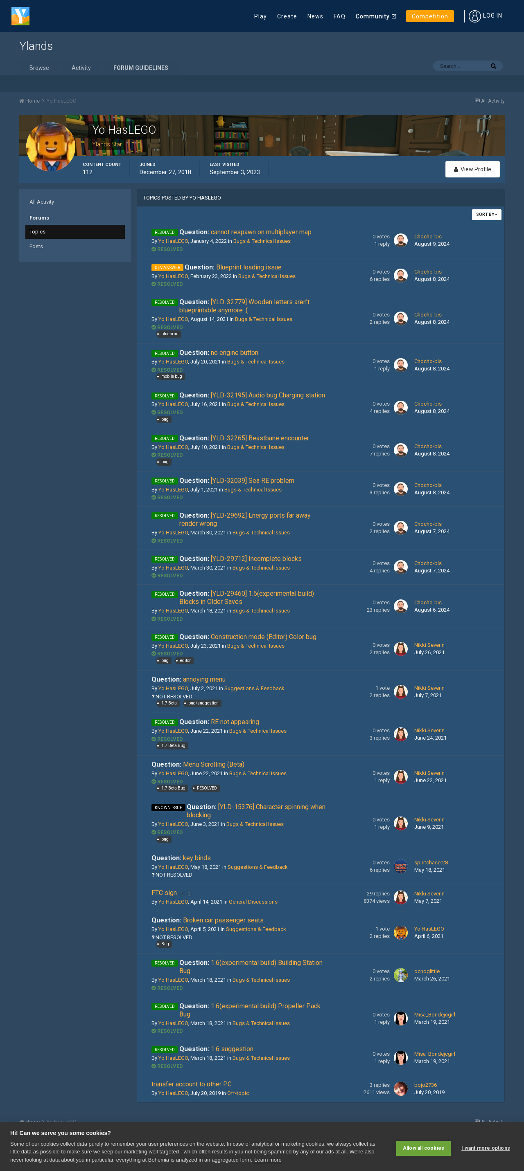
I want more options (485, 1146)
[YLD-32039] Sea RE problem (236, 481)
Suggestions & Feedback (254, 688)
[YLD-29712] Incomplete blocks (240, 559)
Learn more (267, 1160)
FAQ (340, 16)
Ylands (36, 46)
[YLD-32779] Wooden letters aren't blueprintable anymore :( (244, 306)
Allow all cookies (423, 1146)
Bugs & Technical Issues (262, 241)
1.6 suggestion (216, 1049)
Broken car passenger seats (207, 920)
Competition (430, 16)
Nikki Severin (429, 645)
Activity (81, 68)
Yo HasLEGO (173, 241)
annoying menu (188, 679)
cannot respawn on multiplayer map (245, 232)
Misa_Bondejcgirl (434, 1015)
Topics (37, 232)
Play (260, 16)
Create (287, 16)
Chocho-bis (428, 236)
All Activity (41, 202)
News (315, 16)
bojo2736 (425, 1085)
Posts (36, 246)
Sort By (486, 214)
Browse (39, 68)
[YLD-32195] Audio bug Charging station (252, 395)
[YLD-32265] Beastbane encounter (244, 438)
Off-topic (238, 1093)
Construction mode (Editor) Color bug (247, 637)
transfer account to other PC (191, 1084)
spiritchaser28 (431, 862)
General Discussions (253, 902)
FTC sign (164, 893)
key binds (181, 858)
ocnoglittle (427, 971)
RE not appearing (219, 722)
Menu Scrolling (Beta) (197, 764)
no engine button (218, 353)
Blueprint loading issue (233, 267)
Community (373, 16)
